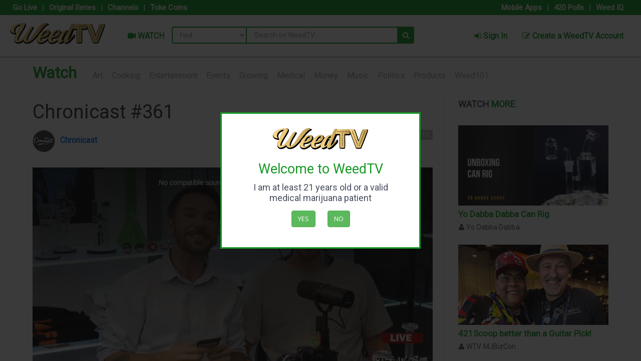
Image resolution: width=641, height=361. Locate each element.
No (339, 218)
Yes (303, 218)
